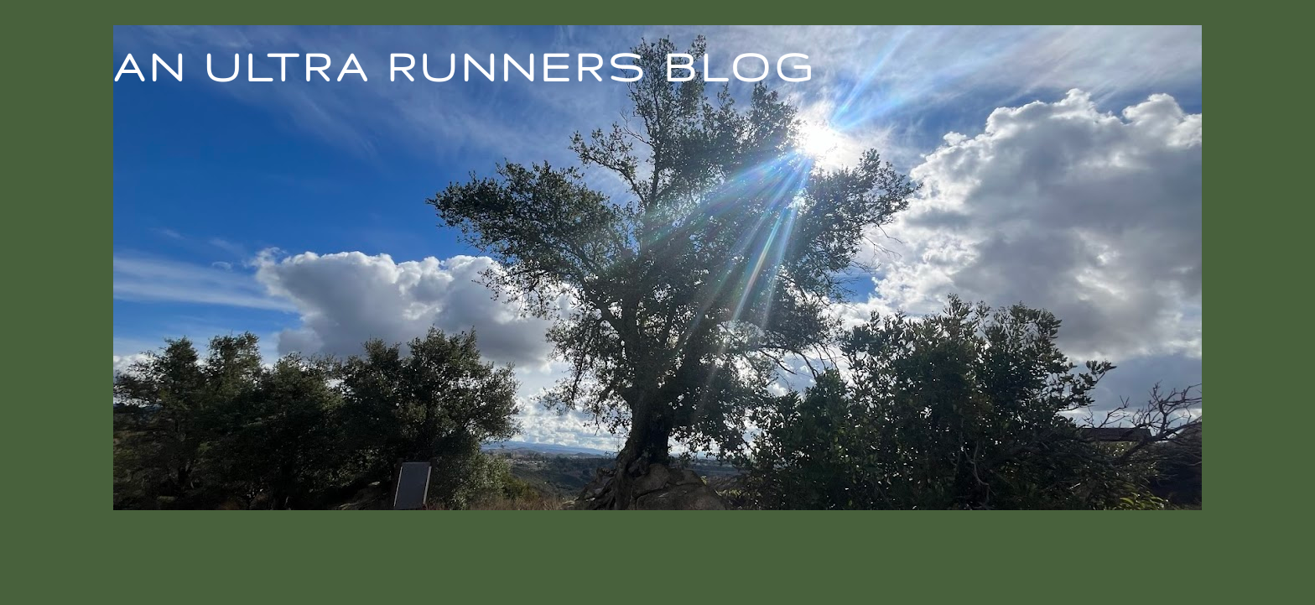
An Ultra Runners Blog (464, 66)
